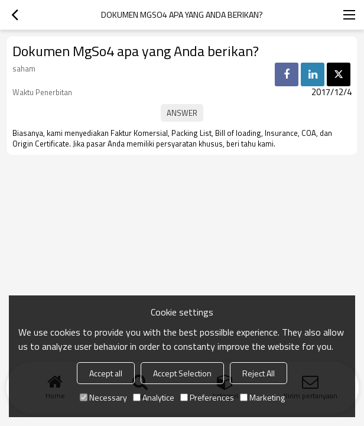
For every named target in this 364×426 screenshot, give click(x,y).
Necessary (103, 397)
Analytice (153, 397)
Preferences (207, 397)
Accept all (105, 373)
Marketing (262, 397)
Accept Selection (182, 373)
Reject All (258, 373)
